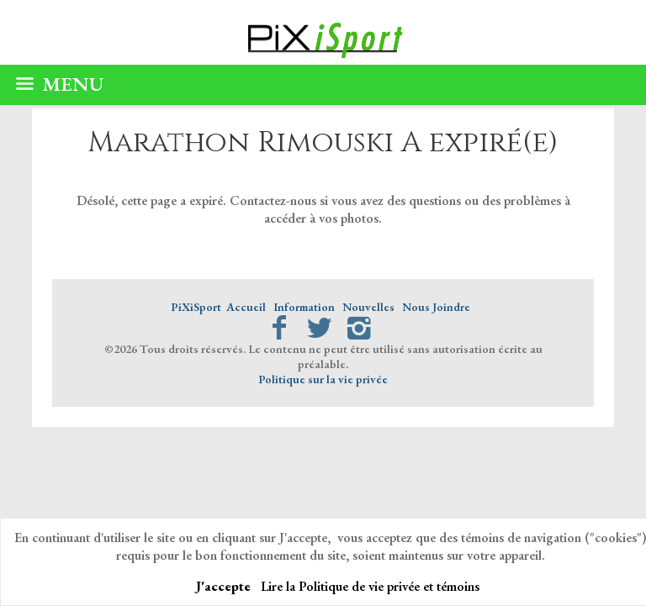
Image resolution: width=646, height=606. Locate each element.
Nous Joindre (436, 306)
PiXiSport (196, 306)
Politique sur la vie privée (323, 379)
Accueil (246, 306)
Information (304, 306)
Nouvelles (368, 306)
